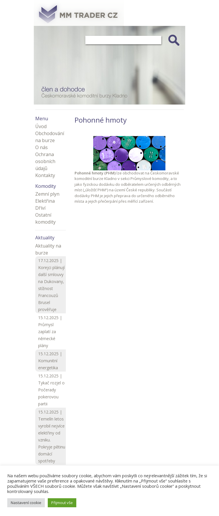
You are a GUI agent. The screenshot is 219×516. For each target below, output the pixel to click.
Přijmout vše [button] (62, 502)
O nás (41, 147)
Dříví (40, 208)
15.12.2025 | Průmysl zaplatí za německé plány (50, 331)
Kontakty (45, 175)
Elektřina (45, 201)
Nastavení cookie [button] (26, 502)
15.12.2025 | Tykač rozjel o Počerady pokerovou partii (51, 390)
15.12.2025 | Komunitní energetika (50, 360)
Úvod (41, 126)
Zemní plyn (47, 194)
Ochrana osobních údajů (45, 161)
